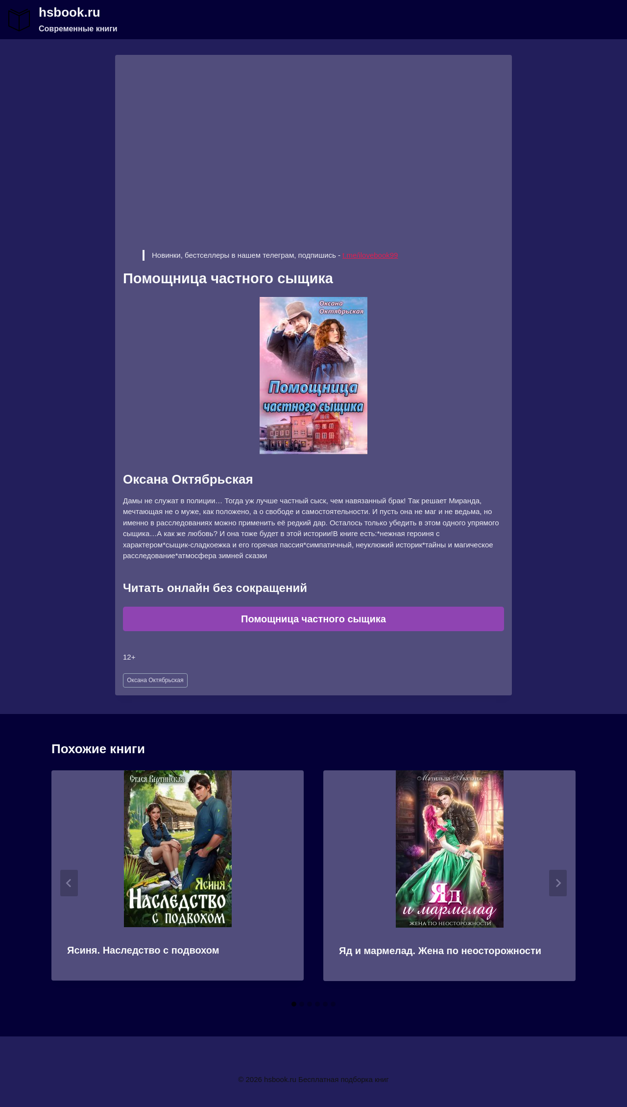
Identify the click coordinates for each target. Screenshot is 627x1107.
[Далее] (558, 883)
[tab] (293, 1004)
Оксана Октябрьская (155, 680)
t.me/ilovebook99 (370, 255)
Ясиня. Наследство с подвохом (143, 950)
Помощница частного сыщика (313, 619)
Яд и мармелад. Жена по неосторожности (440, 950)
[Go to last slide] (69, 883)
